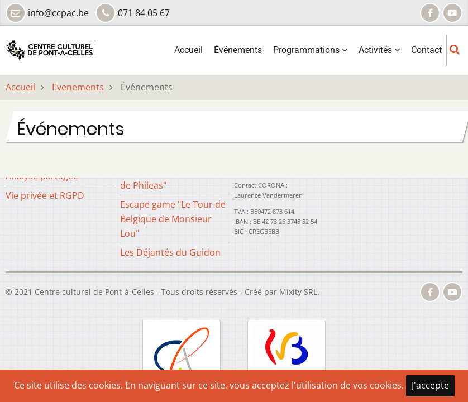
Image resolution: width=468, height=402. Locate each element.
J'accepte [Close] (430, 385)
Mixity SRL (298, 291)
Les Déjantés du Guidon (170, 252)
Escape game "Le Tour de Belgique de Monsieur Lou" (173, 218)
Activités (379, 50)
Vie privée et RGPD (45, 195)
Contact (426, 50)
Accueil (188, 50)
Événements (238, 50)
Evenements (78, 87)
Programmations (310, 50)
